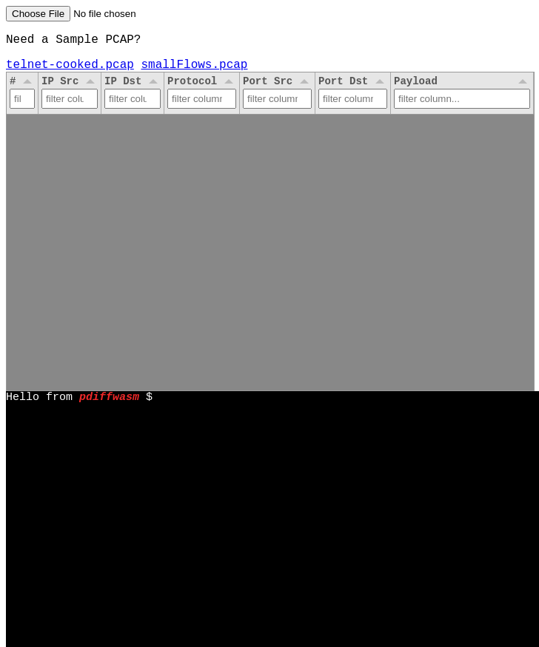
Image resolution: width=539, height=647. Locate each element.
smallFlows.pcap (194, 69)
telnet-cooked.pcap (70, 69)
